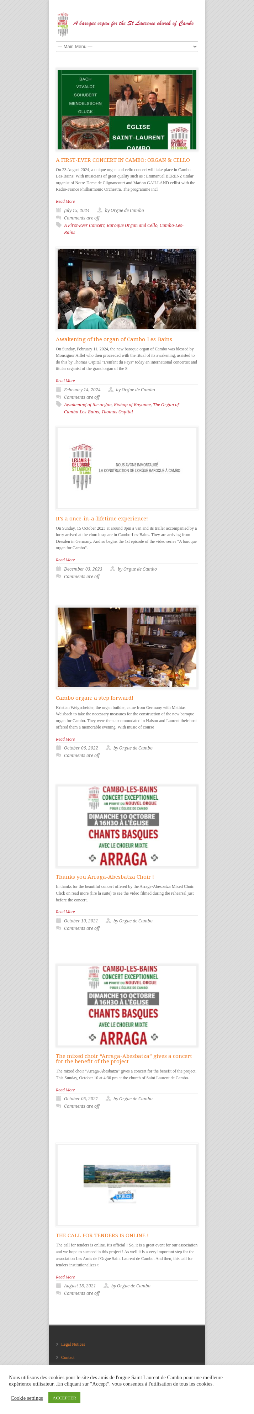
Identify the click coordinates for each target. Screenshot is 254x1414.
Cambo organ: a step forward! (94, 698)
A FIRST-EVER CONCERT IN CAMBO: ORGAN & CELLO (123, 160)
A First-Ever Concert (84, 225)
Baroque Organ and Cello (132, 225)
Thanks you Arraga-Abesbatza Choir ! (105, 877)
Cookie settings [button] (27, 1398)
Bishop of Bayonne (132, 404)
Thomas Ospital (117, 411)
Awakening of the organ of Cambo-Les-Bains (114, 339)
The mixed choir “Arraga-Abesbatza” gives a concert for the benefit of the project (124, 1059)
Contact (67, 1357)
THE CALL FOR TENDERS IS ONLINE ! (102, 1235)
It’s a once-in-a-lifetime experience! (102, 518)
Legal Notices (73, 1344)
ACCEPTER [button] (64, 1397)
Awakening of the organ (88, 404)
